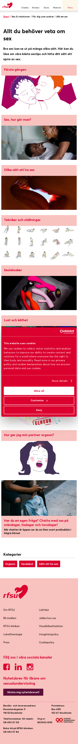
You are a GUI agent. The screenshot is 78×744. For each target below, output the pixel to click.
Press (6, 642)
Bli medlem (9, 618)
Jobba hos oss (47, 618)
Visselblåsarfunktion (51, 626)
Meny (70, 5)
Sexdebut (27, 564)
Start (6, 16)
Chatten (25, 5)
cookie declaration (30, 364)
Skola (46, 5)
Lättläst (44, 609)
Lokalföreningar (12, 634)
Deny (39, 410)
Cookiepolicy (46, 642)
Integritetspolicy (48, 634)
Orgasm (10, 564)
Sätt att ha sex (48, 564)
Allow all (39, 390)
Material (57, 5)
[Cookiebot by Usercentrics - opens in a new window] (60, 332)
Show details (60, 380)
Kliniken (35, 5)
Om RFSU (9, 609)
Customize (39, 400)
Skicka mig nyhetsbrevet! (23, 692)
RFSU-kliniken (11, 626)
